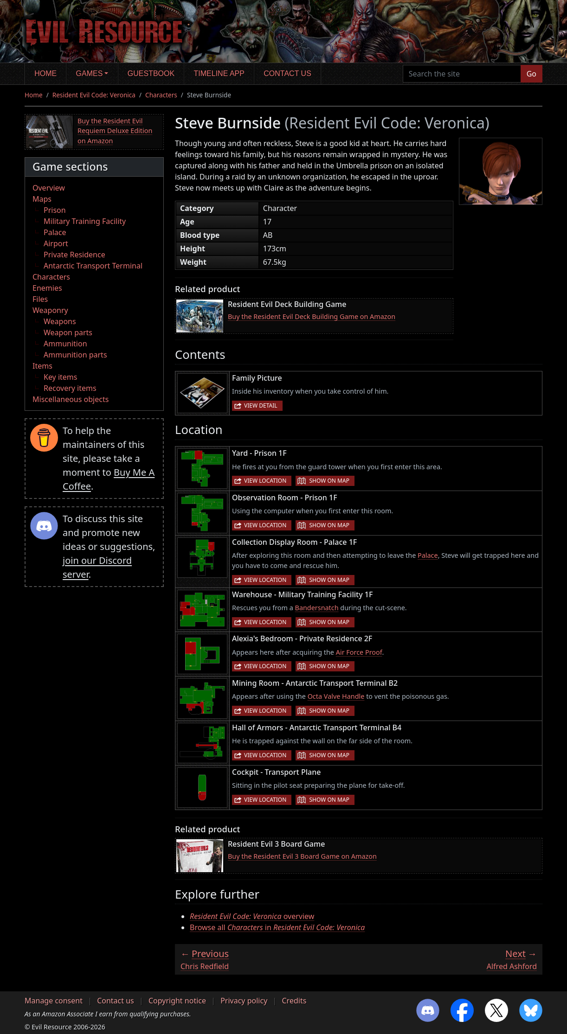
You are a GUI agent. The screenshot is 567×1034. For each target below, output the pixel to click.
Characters (161, 94)
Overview (48, 188)
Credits (294, 1001)
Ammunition (65, 343)
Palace (55, 232)
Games (89, 73)
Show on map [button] (329, 481)
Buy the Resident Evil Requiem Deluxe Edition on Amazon (114, 130)
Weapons (60, 321)
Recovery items (70, 388)
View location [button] (265, 481)
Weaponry (50, 310)
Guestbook (151, 73)
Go (531, 74)
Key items (60, 377)
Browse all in (277, 927)
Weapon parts (68, 332)
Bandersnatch (317, 607)
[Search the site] (462, 74)
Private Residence (74, 254)
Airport (56, 243)
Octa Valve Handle (336, 696)
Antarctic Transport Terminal (93, 266)
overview (252, 916)
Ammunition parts (75, 355)
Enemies (47, 288)
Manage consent (54, 1001)
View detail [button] (260, 405)
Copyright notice (177, 1001)
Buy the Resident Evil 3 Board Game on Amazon (302, 856)
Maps (42, 199)
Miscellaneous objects (70, 399)
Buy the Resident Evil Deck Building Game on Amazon (311, 316)
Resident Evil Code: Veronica (93, 94)
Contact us (287, 73)
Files (40, 299)
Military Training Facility (85, 221)
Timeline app (219, 73)
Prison (55, 210)
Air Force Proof (359, 652)
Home (45, 73)
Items (42, 366)
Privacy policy (243, 1001)
